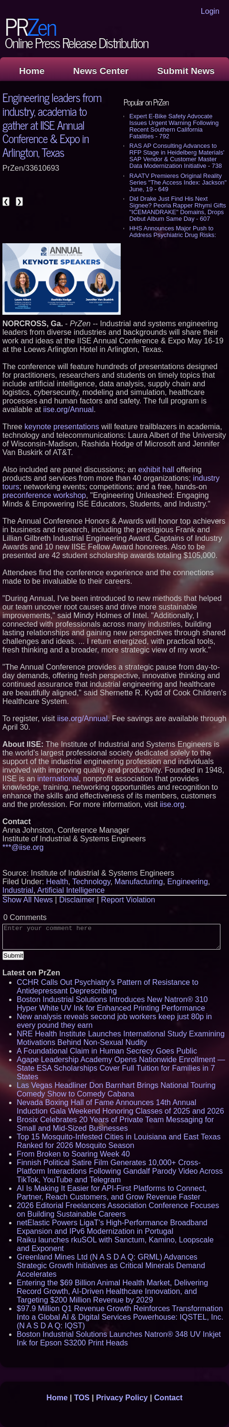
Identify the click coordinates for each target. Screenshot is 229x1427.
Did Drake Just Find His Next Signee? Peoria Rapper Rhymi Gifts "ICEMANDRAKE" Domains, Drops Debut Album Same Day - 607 (177, 208)
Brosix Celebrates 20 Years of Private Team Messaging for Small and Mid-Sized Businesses (115, 1124)
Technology (91, 882)
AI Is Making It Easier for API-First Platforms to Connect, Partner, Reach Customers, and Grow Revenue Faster (112, 1192)
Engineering (187, 882)
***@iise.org (23, 847)
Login (210, 11)
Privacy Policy (122, 1398)
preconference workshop (44, 495)
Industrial (17, 890)
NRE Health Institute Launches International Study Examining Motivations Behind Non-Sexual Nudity (121, 1038)
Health (57, 882)
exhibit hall (156, 469)
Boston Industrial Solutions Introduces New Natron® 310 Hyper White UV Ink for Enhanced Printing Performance (112, 1003)
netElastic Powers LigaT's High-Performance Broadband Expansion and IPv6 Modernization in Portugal (112, 1227)
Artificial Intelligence (70, 890)
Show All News (27, 900)
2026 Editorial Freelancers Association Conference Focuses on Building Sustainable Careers (118, 1209)
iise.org (172, 804)
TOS (82, 1398)
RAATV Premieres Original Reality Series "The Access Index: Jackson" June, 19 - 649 (178, 182)
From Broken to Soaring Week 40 (73, 1154)
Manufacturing (138, 882)
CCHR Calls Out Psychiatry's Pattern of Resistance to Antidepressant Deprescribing (107, 986)
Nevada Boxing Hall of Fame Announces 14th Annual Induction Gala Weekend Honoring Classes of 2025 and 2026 (120, 1106)
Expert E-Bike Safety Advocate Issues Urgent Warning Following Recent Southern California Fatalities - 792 (174, 126)
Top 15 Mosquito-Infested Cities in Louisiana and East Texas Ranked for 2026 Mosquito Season (119, 1141)
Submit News (186, 71)
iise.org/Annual (68, 409)
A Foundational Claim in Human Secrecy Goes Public (107, 1051)
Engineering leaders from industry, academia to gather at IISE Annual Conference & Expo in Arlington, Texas (51, 124)
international (58, 779)
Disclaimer (77, 900)
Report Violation (128, 900)
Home (31, 71)
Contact (168, 1398)
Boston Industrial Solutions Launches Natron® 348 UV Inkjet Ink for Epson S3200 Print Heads (119, 1338)
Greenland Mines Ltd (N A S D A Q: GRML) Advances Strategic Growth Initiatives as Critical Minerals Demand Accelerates (111, 1265)
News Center (100, 71)
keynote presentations (61, 427)
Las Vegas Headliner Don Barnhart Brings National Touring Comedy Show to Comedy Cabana (116, 1089)
